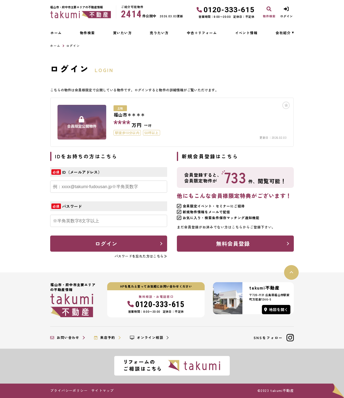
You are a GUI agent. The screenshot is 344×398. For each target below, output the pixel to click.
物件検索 (87, 32)
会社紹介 (283, 32)
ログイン (106, 243)
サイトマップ (102, 390)
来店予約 (104, 338)
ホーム (56, 32)
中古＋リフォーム (202, 32)
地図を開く (276, 309)
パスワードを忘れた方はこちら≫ (141, 256)
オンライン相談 (146, 338)
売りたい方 (159, 32)
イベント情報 (246, 32)
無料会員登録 (233, 243)
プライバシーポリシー (69, 390)
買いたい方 (122, 32)
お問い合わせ (64, 338)
